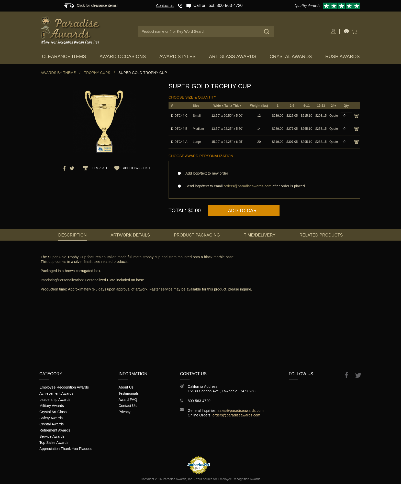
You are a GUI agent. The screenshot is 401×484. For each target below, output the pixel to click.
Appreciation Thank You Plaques (65, 449)
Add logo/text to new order (205, 173)
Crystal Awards (291, 56)
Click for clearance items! (97, 5)
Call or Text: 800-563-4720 (217, 5)
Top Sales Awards (53, 442)
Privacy (124, 412)
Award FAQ (127, 399)
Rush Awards (342, 56)
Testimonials (128, 393)
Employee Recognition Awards (64, 387)
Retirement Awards (54, 430)
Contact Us (127, 406)
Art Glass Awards (232, 56)
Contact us (165, 6)
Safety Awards (51, 418)
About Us (125, 387)
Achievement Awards (56, 393)
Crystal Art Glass (53, 412)
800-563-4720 (199, 401)
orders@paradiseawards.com (236, 415)
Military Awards (51, 406)
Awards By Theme (58, 73)
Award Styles (177, 56)
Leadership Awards (54, 399)
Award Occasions (122, 56)
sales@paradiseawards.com (240, 410)
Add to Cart (244, 210)
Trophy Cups (97, 73)
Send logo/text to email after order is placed (264, 186)
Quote (333, 115)
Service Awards (51, 436)
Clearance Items (64, 56)
